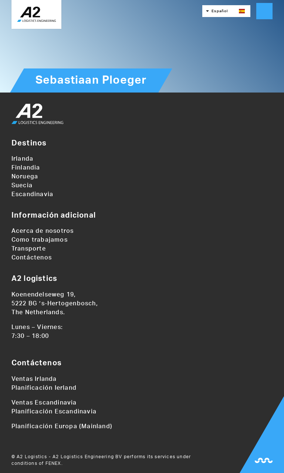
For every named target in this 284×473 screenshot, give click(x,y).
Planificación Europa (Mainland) (61, 426)
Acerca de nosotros (42, 231)
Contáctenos (31, 258)
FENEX (53, 463)
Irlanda (22, 159)
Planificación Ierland (44, 388)
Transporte (28, 249)
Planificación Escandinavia (54, 412)
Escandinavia (32, 194)
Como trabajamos (39, 240)
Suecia (22, 185)
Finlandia (25, 168)
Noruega (24, 177)
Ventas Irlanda (34, 379)
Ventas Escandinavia (44, 403)
